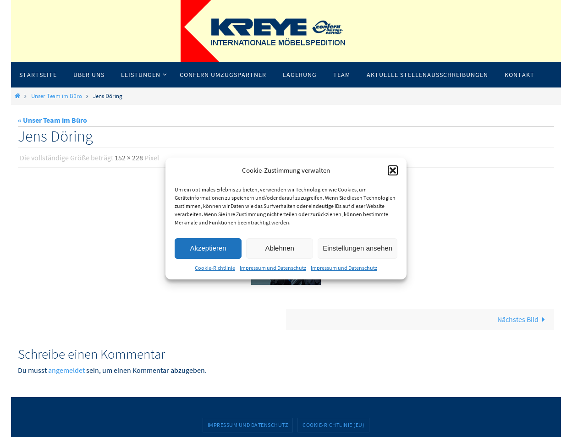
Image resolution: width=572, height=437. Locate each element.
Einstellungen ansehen (357, 248)
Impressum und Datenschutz (273, 267)
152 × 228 (129, 157)
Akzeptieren (208, 248)
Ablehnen (279, 248)
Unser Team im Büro (56, 95)
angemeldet (66, 370)
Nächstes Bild (523, 319)
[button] (392, 170)
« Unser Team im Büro (52, 120)
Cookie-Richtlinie (215, 267)
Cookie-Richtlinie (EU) (333, 424)
